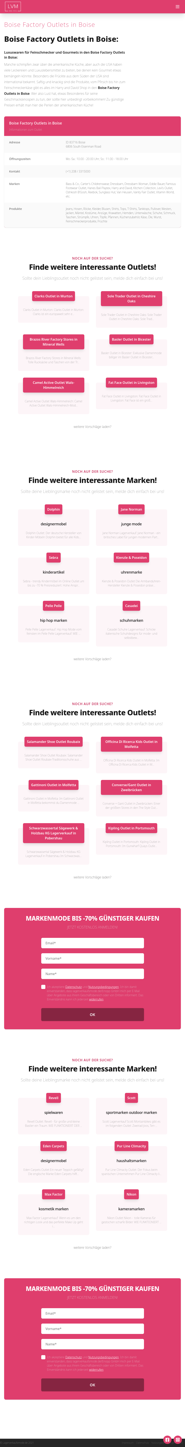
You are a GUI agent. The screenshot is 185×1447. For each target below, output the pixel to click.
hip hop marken (53, 620)
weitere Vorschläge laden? (92, 426)
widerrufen (96, 999)
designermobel (53, 523)
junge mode (131, 523)
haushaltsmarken (131, 1160)
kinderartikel (53, 572)
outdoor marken (143, 1112)
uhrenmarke (131, 572)
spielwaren (53, 1112)
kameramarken (131, 1208)
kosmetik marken (54, 1208)
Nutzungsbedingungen (103, 987)
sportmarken (117, 1112)
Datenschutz (73, 987)
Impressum (128, 1443)
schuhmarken (131, 620)
